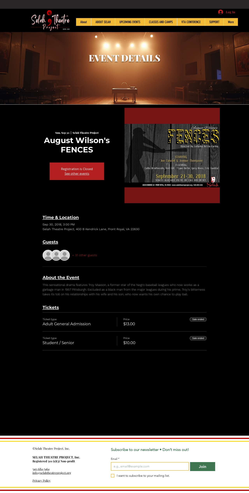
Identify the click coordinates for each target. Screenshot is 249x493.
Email (115, 459)
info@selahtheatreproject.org (51, 473)
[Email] (148, 466)
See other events (77, 173)
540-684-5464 (40, 469)
